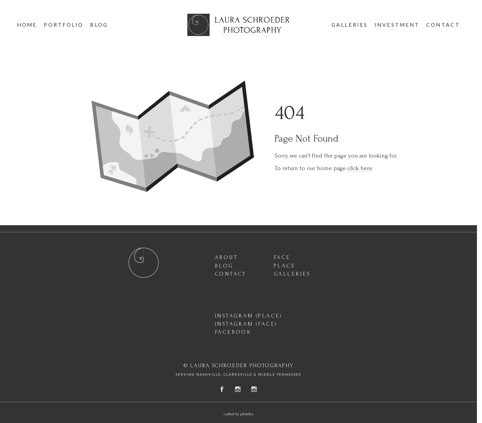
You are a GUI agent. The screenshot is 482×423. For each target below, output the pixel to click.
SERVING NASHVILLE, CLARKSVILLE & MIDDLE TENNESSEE (238, 374)
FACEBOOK (233, 332)
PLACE (284, 265)
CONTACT (231, 274)
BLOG (224, 265)
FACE (282, 257)
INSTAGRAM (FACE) (246, 324)
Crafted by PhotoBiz (239, 414)
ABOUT (226, 257)
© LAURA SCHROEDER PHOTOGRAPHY (238, 365)
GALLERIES (292, 274)
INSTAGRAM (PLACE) (248, 315)
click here (359, 168)
